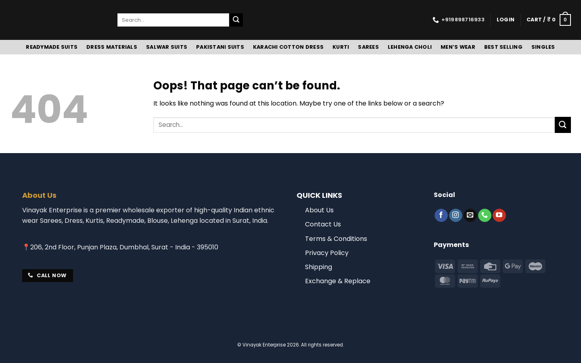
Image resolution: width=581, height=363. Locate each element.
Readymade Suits (51, 47)
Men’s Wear (458, 47)
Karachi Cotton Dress (288, 47)
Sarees (368, 47)
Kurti (340, 47)
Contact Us (323, 224)
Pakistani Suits (220, 47)
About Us (319, 210)
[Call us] (484, 215)
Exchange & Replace (337, 281)
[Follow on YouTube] (499, 215)
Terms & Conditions (336, 238)
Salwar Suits (166, 47)
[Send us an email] (470, 215)
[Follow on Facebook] (441, 215)
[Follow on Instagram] (455, 215)
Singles (543, 47)
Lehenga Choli (410, 47)
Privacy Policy (327, 252)
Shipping (318, 267)
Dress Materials (111, 47)
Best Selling (503, 47)
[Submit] (236, 20)
